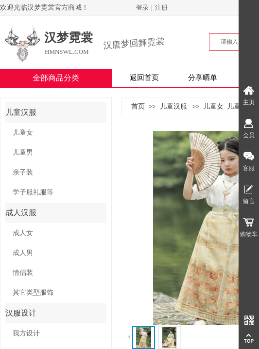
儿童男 (237, 106)
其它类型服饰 (33, 292)
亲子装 (23, 172)
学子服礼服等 (33, 192)
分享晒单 (202, 77)
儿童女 (213, 106)
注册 (161, 7)
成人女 (23, 233)
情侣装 (23, 272)
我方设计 (26, 333)
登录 (142, 7)
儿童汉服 (173, 106)
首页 (138, 106)
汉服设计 (20, 313)
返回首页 (144, 77)
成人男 (23, 252)
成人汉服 (20, 212)
